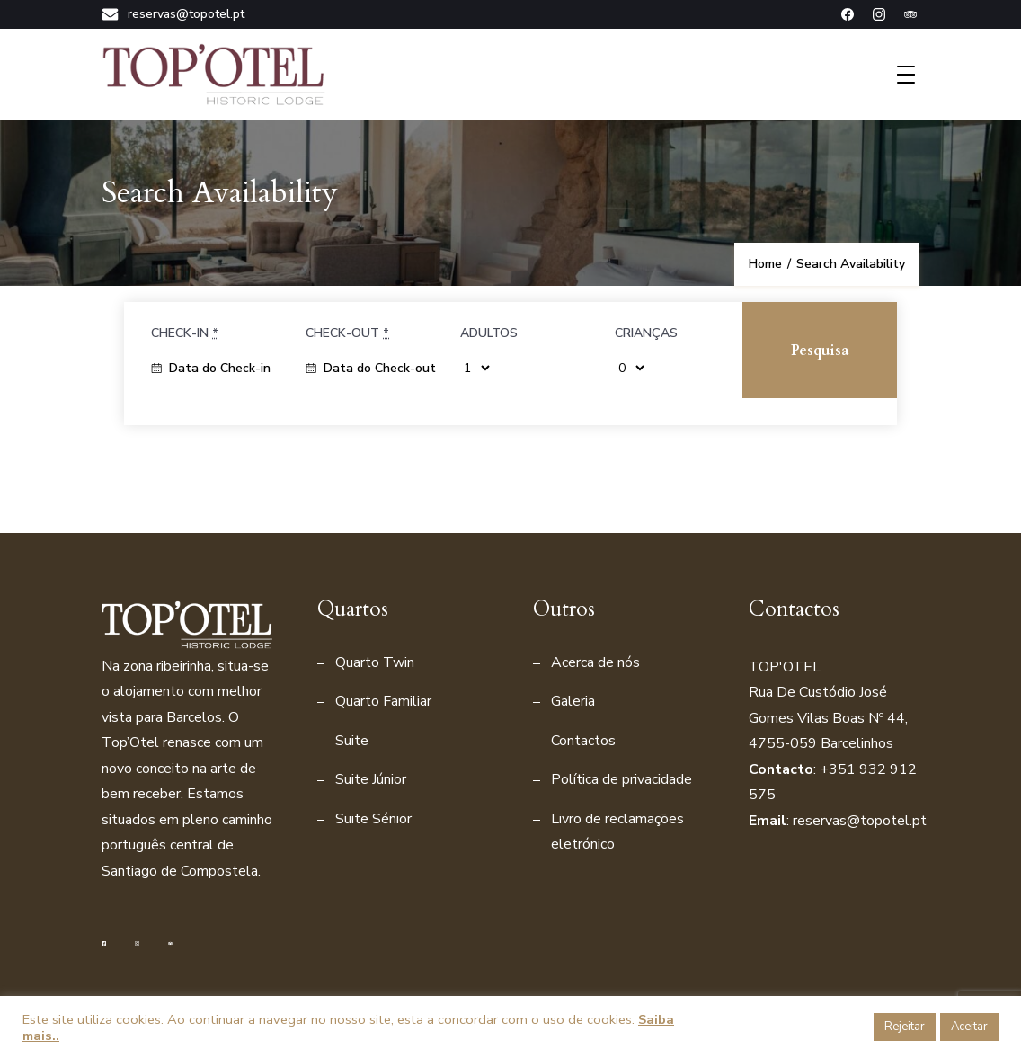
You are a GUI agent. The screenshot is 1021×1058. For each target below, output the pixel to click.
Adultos (489, 333)
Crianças (646, 333)
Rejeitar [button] (904, 1026)
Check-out (347, 333)
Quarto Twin (374, 662)
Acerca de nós (595, 662)
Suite (351, 741)
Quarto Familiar (383, 701)
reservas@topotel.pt (173, 14)
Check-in (184, 333)
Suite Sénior (373, 819)
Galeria (573, 701)
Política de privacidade (621, 779)
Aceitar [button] (969, 1026)
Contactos (583, 741)
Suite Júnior (370, 779)
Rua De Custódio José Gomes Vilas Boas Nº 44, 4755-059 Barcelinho (828, 717)
